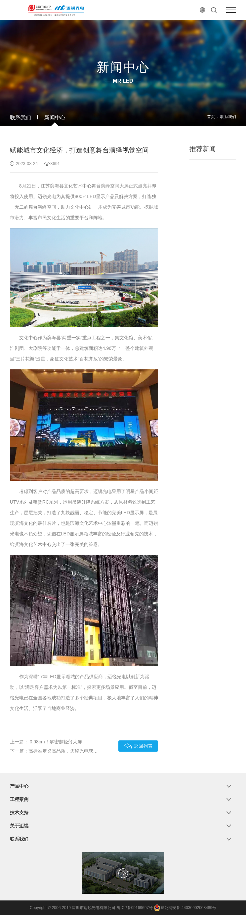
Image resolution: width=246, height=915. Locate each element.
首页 (211, 116)
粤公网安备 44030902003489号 (185, 907)
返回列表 (138, 746)
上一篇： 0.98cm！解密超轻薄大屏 (46, 741)
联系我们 (20, 117)
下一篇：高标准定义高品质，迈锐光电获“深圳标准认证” (54, 751)
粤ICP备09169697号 (135, 907)
